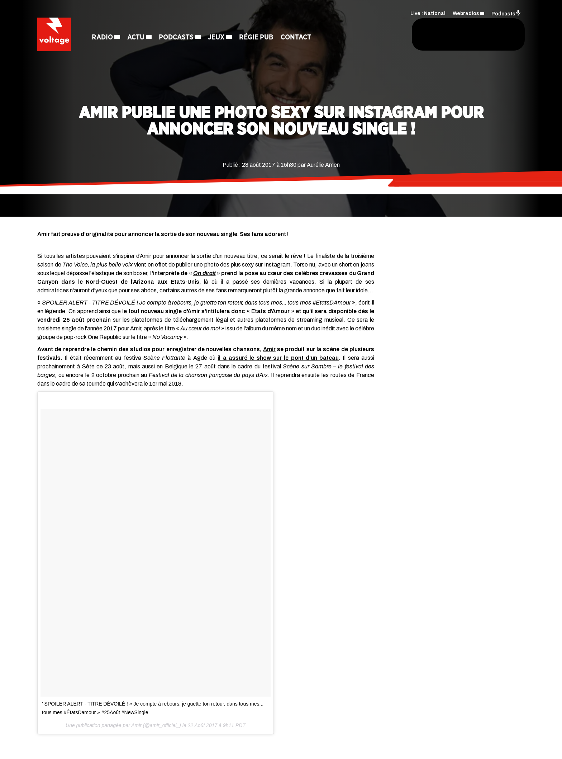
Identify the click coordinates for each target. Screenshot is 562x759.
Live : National (428, 12)
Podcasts (178, 37)
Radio (104, 37)
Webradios (466, 12)
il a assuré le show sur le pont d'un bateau (278, 358)
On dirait (204, 273)
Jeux (218, 37)
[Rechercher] (369, 34)
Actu (138, 37)
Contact (298, 37)
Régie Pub (258, 37)
